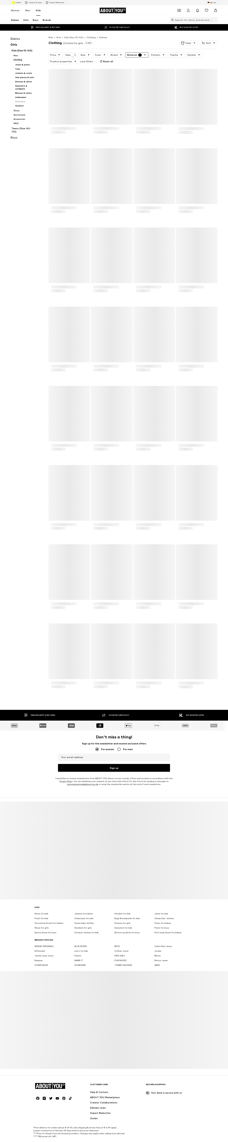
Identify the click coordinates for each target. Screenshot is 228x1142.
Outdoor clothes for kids (86, 925)
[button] (188, 36)
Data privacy (101, 1141)
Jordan (157, 943)
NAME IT (78, 953)
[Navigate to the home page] (113, 10)
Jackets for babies (83, 906)
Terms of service (121, 1141)
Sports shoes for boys (45, 925)
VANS (157, 957)
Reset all (106, 55)
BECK (117, 938)
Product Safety (183, 1141)
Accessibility (164, 1141)
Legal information (144, 1141)
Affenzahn (40, 943)
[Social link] (38, 1091)
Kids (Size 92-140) (73, 31)
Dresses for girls (122, 915)
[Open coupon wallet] (179, 10)
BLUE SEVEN (80, 938)
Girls (58, 31)
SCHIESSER (80, 957)
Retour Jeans (161, 953)
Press (54, 1141)
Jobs (64, 1141)
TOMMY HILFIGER (123, 957)
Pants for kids (41, 911)
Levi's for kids (81, 943)
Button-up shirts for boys (127, 925)
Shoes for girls (42, 920)
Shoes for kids (41, 906)
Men (27, 10)
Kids (38, 10)
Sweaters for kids (123, 920)
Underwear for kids (83, 911)
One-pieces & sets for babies (49, 915)
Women (15, 10)
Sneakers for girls (83, 920)
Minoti (157, 948)
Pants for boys (161, 920)
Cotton (103, 31)
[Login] (188, 10)
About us (41, 1141)
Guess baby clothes (84, 915)
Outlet (16, 2)
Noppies (39, 953)
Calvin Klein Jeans (163, 938)
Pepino (77, 948)
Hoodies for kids (122, 906)
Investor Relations (81, 1141)
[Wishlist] (206, 10)
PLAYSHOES (120, 953)
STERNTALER (41, 957)
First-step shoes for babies (167, 925)
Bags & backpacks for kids (127, 911)
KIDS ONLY (119, 948)
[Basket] (216, 10)
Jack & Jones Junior (44, 948)
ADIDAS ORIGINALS (44, 938)
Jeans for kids (161, 906)
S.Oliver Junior (121, 943)
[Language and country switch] (211, 2)
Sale (70, 48)
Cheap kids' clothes (164, 911)
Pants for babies (162, 915)
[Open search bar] (172, 19)
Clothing (91, 31)
